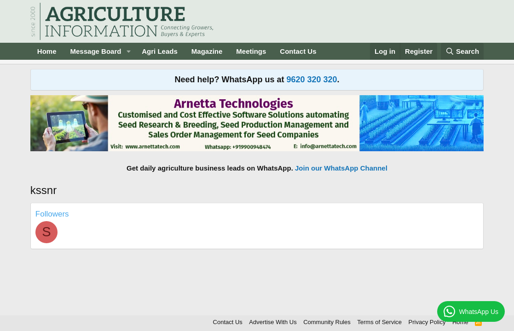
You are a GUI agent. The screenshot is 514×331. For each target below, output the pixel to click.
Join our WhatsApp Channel (341, 168)
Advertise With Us (272, 322)
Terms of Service (379, 322)
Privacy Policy (427, 322)
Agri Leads (160, 51)
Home (47, 51)
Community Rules (327, 322)
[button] (128, 51)
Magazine (207, 51)
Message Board (95, 51)
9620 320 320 (311, 79)
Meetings (251, 51)
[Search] (462, 51)
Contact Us (298, 51)
